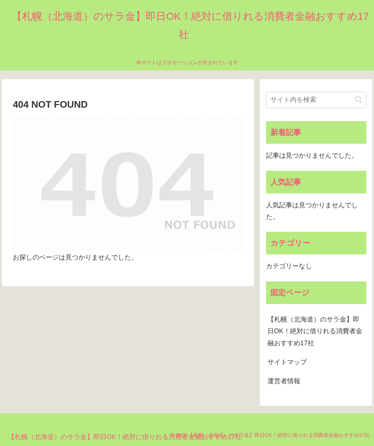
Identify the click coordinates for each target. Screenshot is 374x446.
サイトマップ (287, 362)
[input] (316, 100)
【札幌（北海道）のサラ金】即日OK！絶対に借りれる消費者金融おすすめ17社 (314, 331)
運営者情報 (283, 381)
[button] (358, 100)
